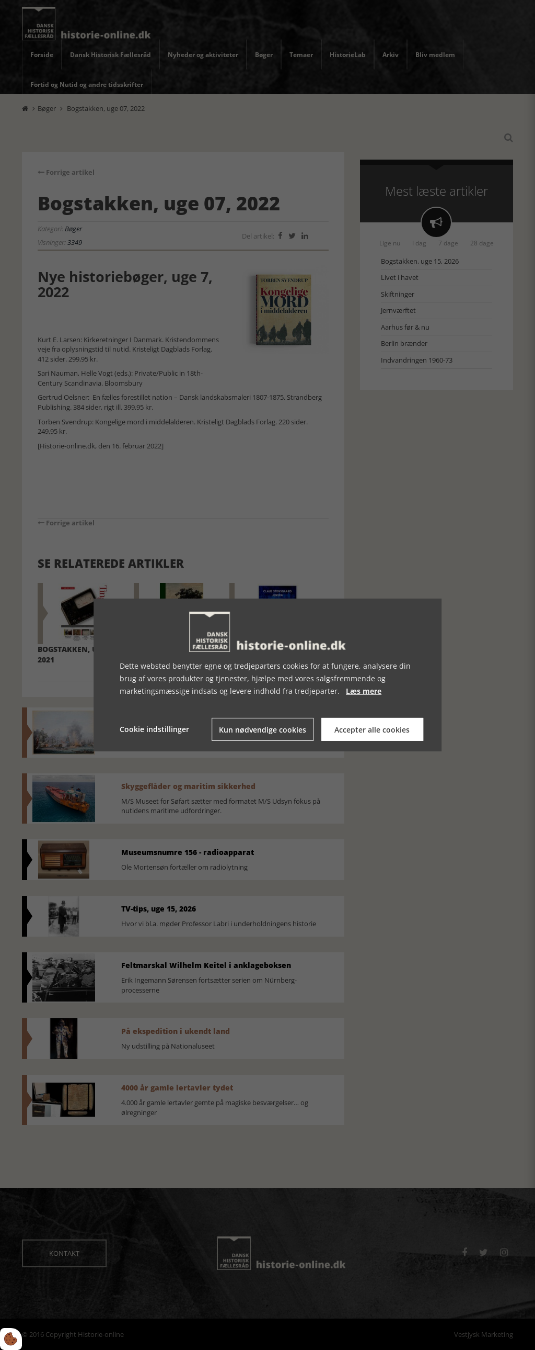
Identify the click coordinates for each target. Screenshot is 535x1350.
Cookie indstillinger (154, 729)
